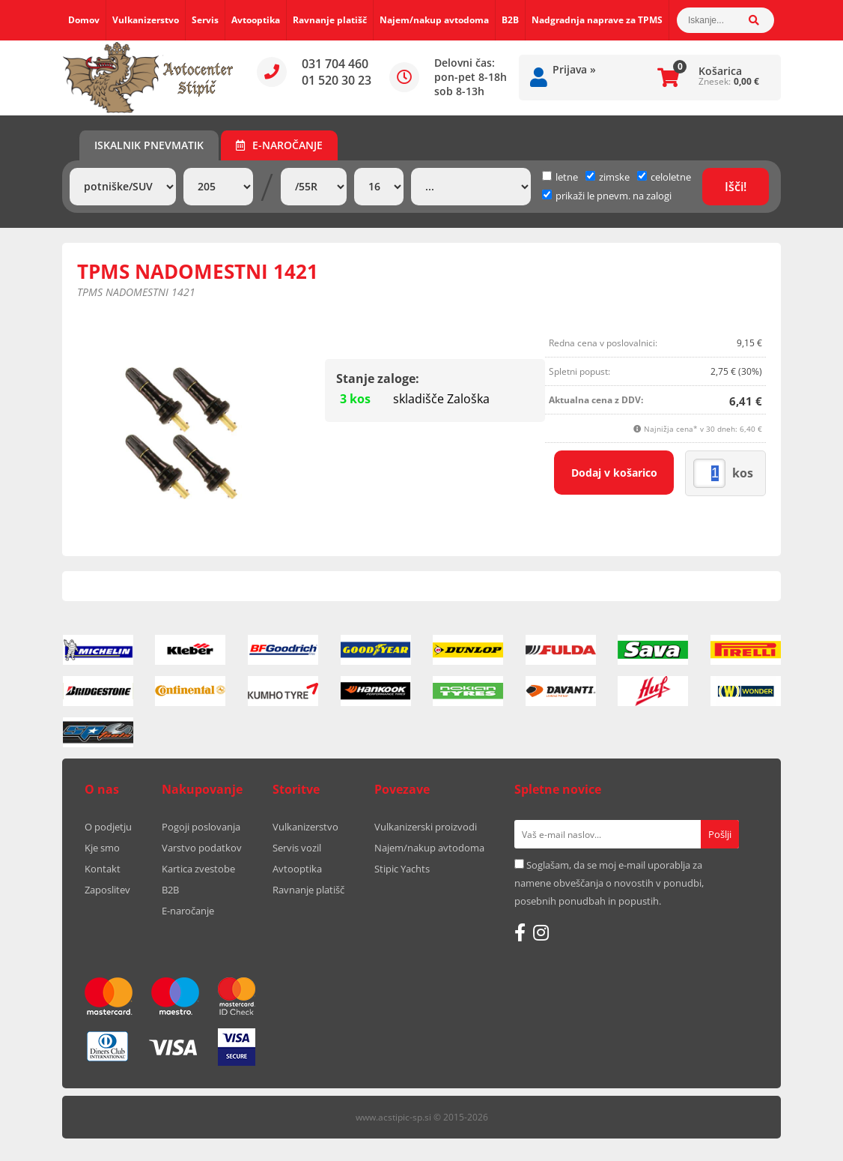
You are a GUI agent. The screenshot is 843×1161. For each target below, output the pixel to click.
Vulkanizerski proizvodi (425, 826)
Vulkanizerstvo (145, 19)
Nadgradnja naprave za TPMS (597, 19)
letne (560, 177)
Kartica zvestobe (198, 868)
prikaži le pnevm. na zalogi (614, 195)
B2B (510, 19)
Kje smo (102, 847)
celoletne (664, 177)
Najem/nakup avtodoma (434, 19)
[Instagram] (541, 932)
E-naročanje (279, 145)
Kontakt (103, 868)
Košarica (720, 71)
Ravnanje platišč (330, 19)
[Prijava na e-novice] (720, 834)
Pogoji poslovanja (201, 826)
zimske (607, 177)
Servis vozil (297, 847)
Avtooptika (255, 19)
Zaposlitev (107, 889)
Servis (205, 19)
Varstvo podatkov (202, 847)
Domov (84, 19)
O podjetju (108, 826)
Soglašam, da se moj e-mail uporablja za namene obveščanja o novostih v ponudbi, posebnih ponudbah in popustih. (609, 883)
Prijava (574, 69)
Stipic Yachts (402, 868)
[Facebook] (520, 932)
